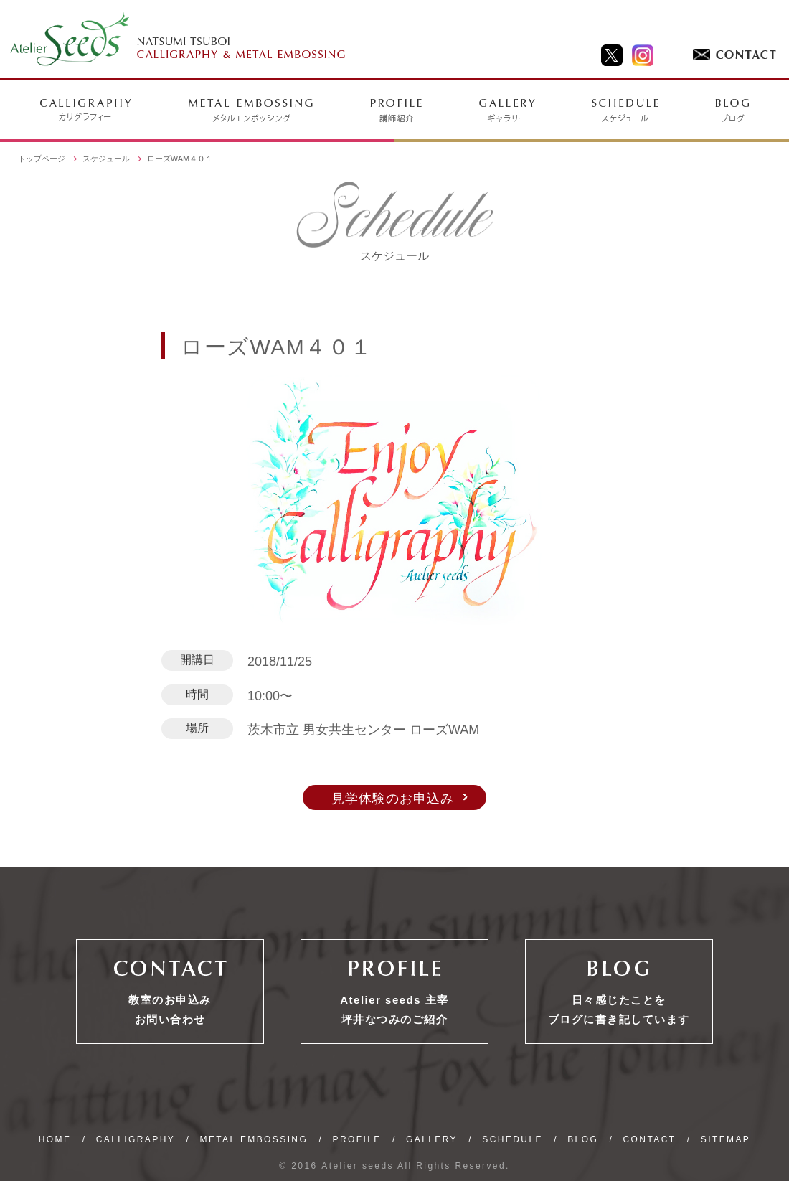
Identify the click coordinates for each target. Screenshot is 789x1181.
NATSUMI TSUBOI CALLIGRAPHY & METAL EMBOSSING (178, 39)
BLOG (582, 1139)
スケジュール (106, 158)
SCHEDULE (512, 1139)
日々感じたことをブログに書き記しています (619, 1009)
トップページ (41, 158)
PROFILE (357, 1139)
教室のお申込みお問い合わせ (170, 1009)
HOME (55, 1139)
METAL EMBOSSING (253, 1139)
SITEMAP (725, 1139)
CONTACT (649, 1139)
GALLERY (432, 1139)
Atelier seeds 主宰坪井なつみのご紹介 (394, 1009)
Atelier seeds (357, 1166)
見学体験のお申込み (392, 798)
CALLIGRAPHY (135, 1139)
